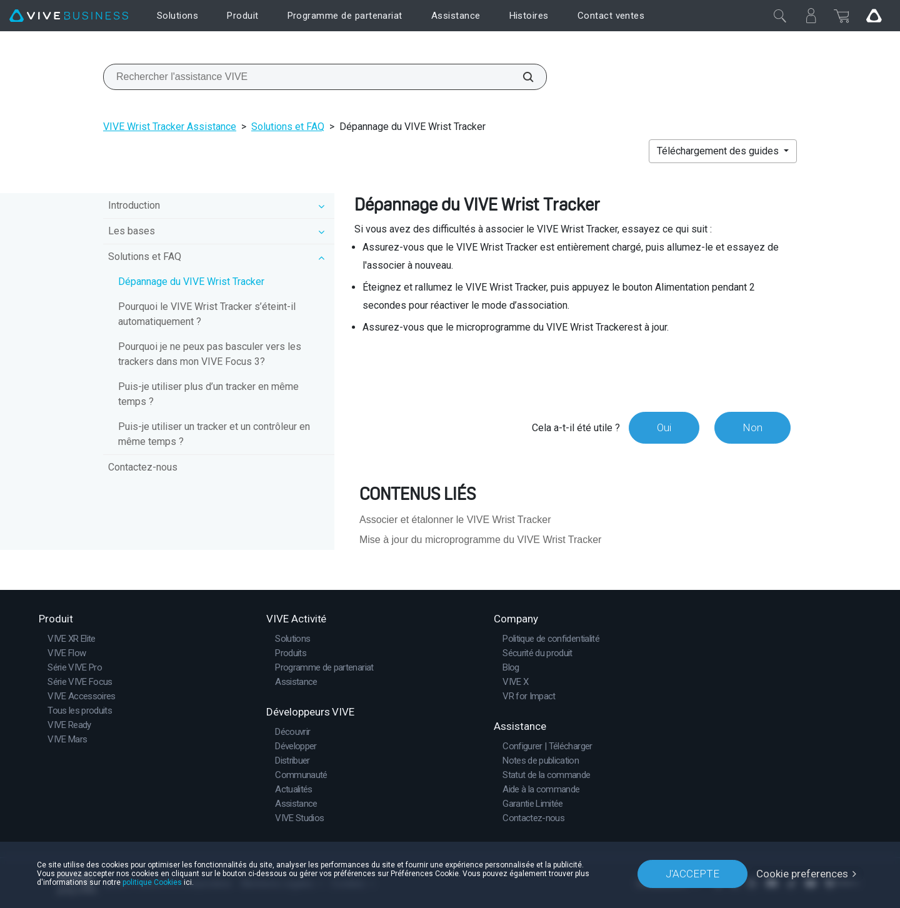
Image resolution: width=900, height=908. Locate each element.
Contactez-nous (143, 467)
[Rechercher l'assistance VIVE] (521, 76)
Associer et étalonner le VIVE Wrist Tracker (455, 519)
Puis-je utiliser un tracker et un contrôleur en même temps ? (214, 434)
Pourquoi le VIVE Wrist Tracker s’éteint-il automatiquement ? (207, 314)
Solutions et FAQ (287, 126)
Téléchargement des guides (719, 151)
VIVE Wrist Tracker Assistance (169, 126)
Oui (664, 427)
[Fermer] (780, 15)
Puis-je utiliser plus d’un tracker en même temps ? (208, 394)
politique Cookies (152, 882)
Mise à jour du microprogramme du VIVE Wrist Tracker (480, 539)
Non (752, 427)
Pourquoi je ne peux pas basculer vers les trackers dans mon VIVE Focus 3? (209, 354)
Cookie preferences (802, 873)
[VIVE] (68, 15)
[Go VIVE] (873, 15)
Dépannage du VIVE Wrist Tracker (191, 281)
